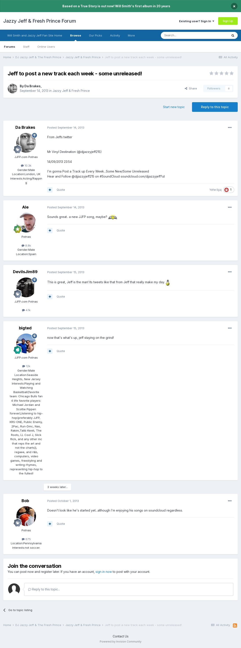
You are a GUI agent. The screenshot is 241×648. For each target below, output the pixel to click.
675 (26, 539)
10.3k (26, 165)
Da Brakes (32, 86)
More (131, 35)
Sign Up (228, 21)
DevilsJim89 (25, 271)
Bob (25, 500)
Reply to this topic (215, 107)
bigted (25, 328)
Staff (26, 46)
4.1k (26, 310)
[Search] (183, 35)
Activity (115, 35)
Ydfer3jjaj (215, 189)
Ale (25, 207)
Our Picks (95, 35)
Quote (61, 189)
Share (191, 88)
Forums (9, 46)
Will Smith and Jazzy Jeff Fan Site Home (34, 35)
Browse (75, 37)
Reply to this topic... (44, 589)
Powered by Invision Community (120, 641)
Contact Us (121, 636)
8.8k (26, 245)
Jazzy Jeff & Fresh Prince (71, 91)
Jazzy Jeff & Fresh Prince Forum (39, 21)
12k (26, 366)
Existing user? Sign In (196, 21)
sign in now (104, 572)
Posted (65, 127)
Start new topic (174, 107)
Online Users (46, 46)
